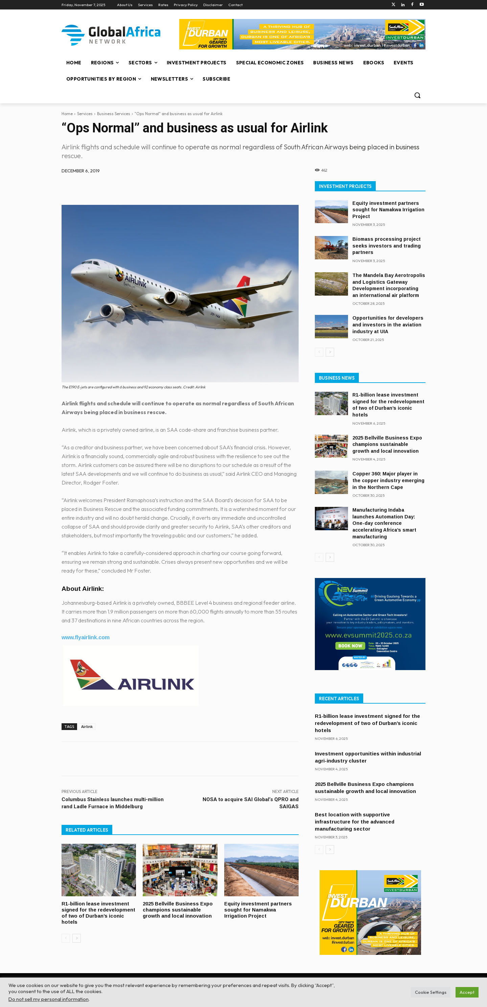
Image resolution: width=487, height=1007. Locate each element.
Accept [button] (467, 992)
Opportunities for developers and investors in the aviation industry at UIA (387, 324)
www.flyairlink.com (86, 637)
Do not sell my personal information (48, 999)
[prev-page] (66, 937)
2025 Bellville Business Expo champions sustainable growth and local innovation (178, 909)
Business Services (113, 113)
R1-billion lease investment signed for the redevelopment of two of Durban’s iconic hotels (96, 912)
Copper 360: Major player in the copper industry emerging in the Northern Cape (388, 480)
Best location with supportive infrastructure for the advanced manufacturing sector (354, 822)
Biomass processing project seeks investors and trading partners (386, 245)
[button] (417, 95)
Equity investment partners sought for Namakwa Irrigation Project (259, 909)
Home (67, 113)
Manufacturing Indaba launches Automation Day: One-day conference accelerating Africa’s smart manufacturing (384, 523)
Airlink (87, 726)
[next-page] (76, 937)
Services (85, 113)
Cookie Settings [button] (430, 992)
